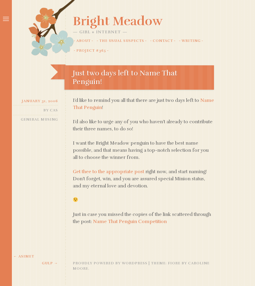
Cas (54, 110)
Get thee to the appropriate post (108, 172)
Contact (163, 41)
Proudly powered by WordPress (110, 263)
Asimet (23, 256)
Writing (191, 41)
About (83, 41)
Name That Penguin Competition (130, 222)
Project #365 (91, 50)
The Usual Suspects (121, 41)
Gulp (50, 263)
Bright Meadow (118, 21)
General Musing (39, 119)
